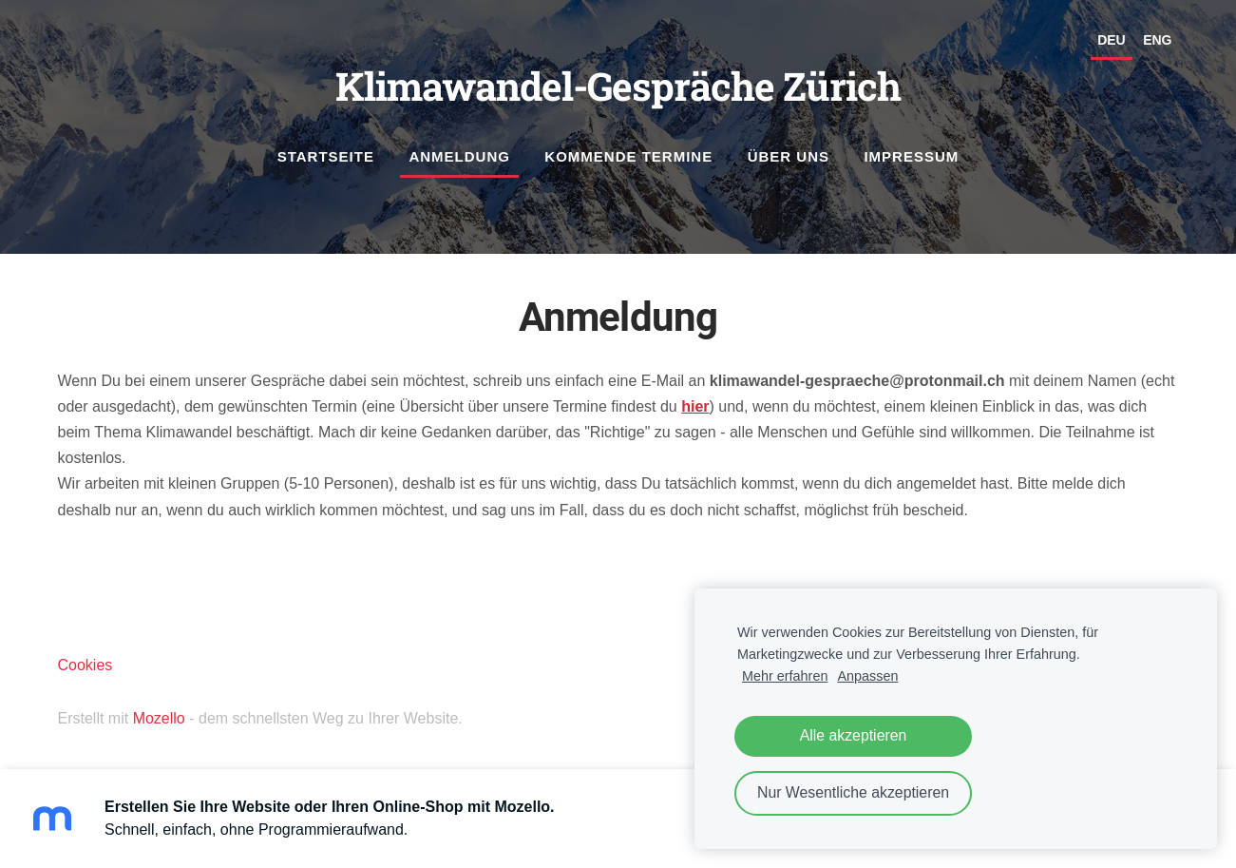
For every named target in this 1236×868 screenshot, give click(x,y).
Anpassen (867, 676)
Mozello (159, 718)
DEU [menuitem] (1111, 40)
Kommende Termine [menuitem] (628, 156)
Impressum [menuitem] (911, 156)
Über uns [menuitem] (788, 156)
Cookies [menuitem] (85, 665)
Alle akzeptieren (853, 735)
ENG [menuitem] (1157, 40)
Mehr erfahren (784, 676)
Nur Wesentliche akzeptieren (853, 792)
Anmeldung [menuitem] (459, 156)
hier (695, 406)
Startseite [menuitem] (325, 156)
